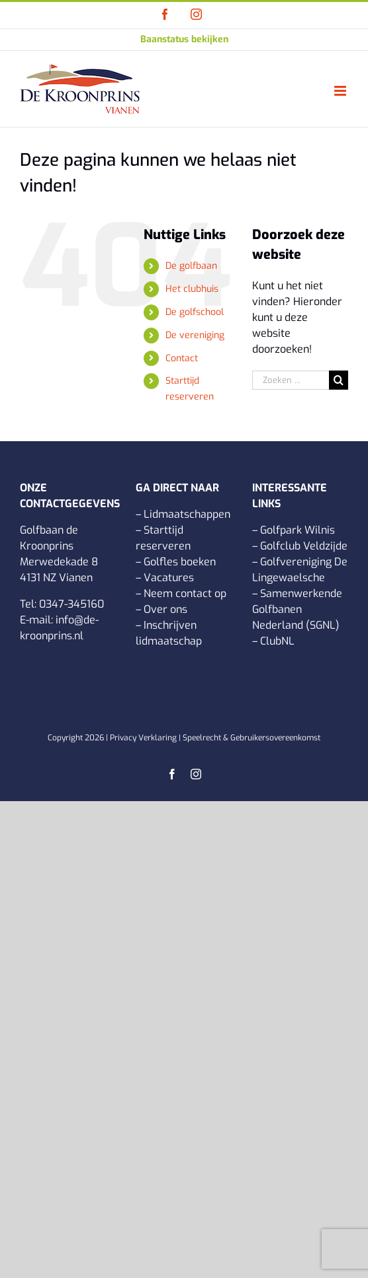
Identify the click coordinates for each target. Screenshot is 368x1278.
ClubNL (277, 641)
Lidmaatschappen (187, 514)
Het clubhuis (191, 289)
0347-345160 (71, 604)
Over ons (165, 609)
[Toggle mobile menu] (341, 91)
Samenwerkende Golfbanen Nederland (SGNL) (297, 609)
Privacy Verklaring (143, 737)
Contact (181, 358)
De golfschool (194, 312)
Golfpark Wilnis (297, 530)
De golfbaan (191, 266)
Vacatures (169, 578)
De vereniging (194, 335)
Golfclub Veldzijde (303, 546)
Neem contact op (185, 593)
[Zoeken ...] (290, 380)
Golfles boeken (180, 562)
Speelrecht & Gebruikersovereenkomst (251, 737)
